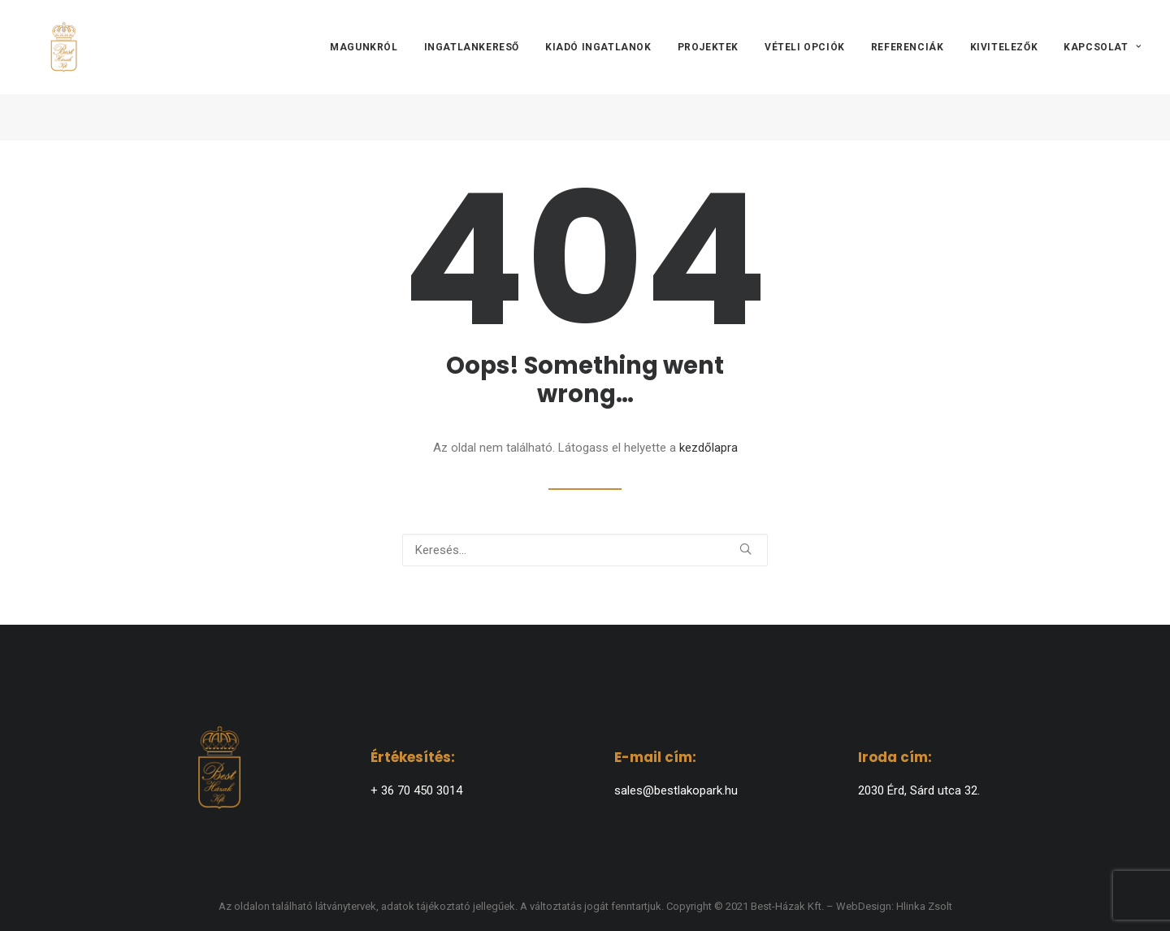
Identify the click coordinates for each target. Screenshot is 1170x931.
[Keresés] (585, 550)
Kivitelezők (1004, 70)
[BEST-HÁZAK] (54, 70)
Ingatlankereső (471, 70)
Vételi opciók (805, 70)
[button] (745, 548)
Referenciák (907, 70)
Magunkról (363, 70)
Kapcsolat (1102, 70)
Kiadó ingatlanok (598, 70)
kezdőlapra (708, 447)
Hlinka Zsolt (924, 906)
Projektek (708, 70)
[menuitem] (369, 70)
